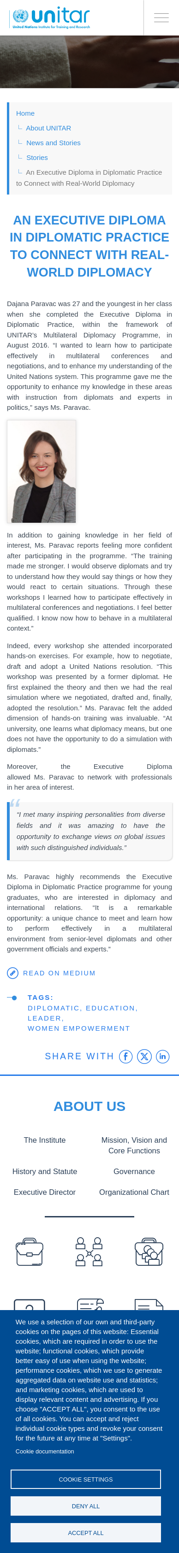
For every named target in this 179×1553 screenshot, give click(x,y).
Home (25, 113)
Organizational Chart (134, 1191)
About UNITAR (48, 128)
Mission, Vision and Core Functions (134, 1145)
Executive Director (45, 1191)
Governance (134, 1171)
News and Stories (53, 143)
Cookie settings (86, 1479)
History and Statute (44, 1171)
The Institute (45, 1140)
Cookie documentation (45, 1451)
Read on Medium (59, 973)
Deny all (86, 1506)
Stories (37, 157)
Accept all (86, 1532)
